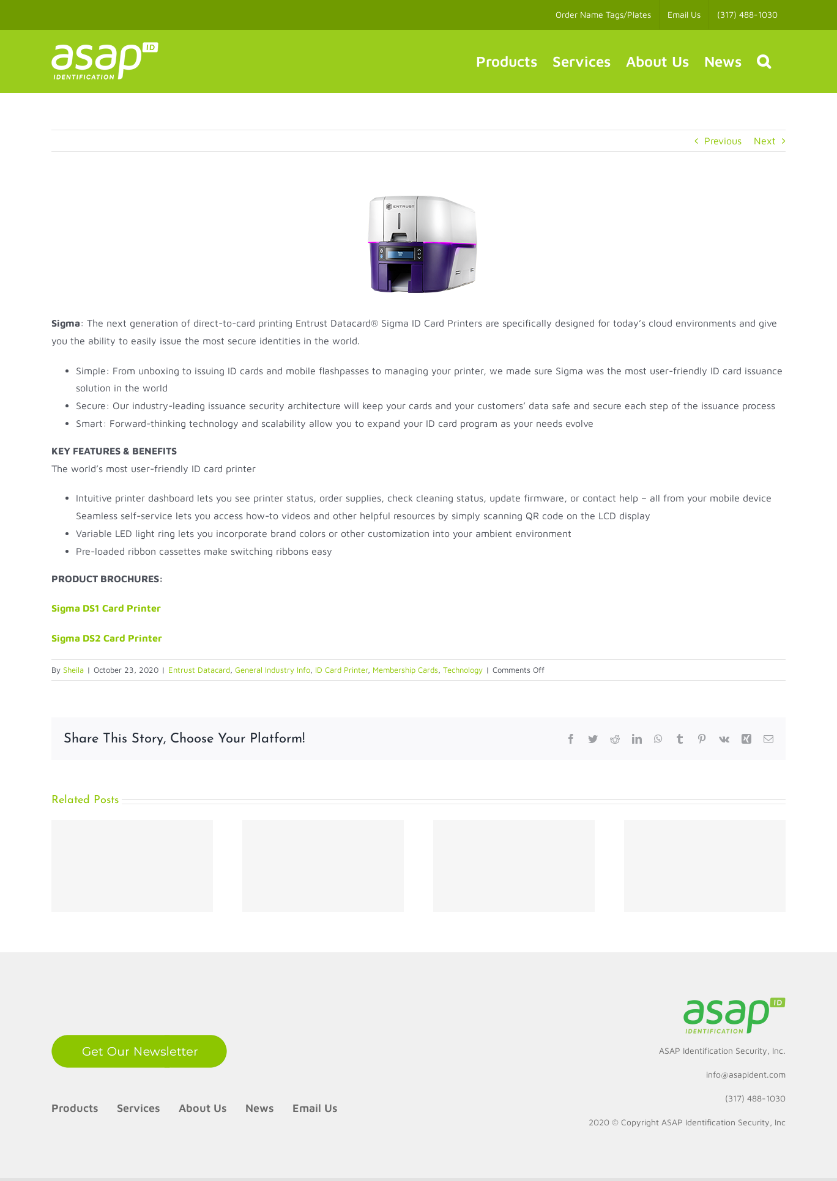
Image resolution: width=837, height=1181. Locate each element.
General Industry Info (272, 670)
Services (138, 1107)
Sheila (73, 670)
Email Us (315, 1107)
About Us (203, 1107)
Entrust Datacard (199, 670)
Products (75, 1107)
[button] (763, 61)
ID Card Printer (341, 670)
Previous (723, 140)
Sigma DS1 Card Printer (106, 607)
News (259, 1107)
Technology (463, 670)
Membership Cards (405, 670)
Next (765, 140)
